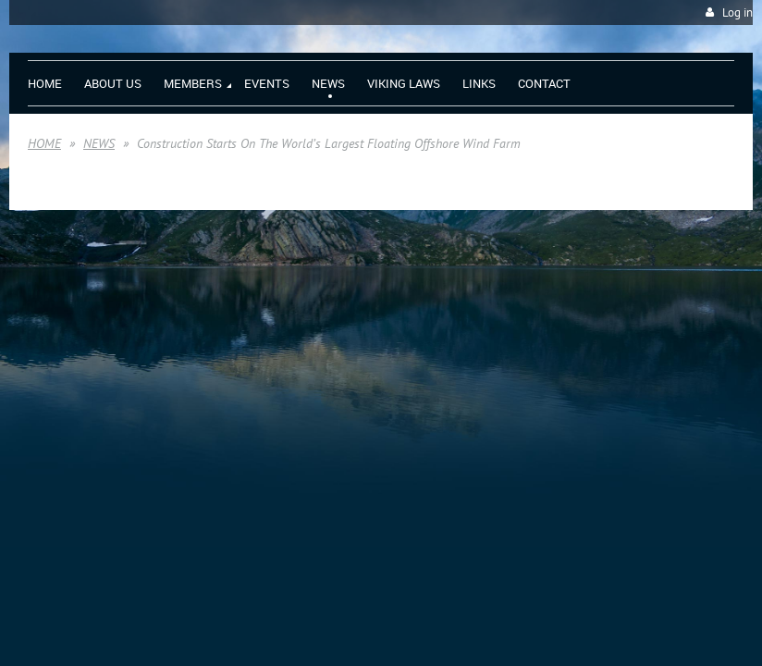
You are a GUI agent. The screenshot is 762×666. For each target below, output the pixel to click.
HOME (44, 143)
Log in (737, 12)
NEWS (99, 143)
